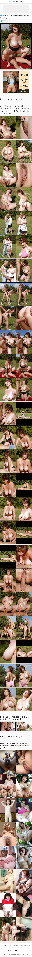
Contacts (10, 951)
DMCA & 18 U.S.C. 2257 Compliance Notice (16, 954)
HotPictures (16, 2)
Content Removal (20, 951)
